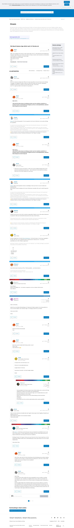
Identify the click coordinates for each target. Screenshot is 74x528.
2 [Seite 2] (30, 500)
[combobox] (37, 12)
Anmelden (62, 521)
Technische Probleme (56, 55)
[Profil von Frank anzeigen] (19, 357)
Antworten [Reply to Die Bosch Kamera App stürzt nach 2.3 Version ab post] (46, 66)
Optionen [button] (62, 19)
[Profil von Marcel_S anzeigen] (16, 282)
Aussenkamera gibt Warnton (57, 59)
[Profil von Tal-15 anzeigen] (15, 76)
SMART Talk (23, 19)
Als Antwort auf (20, 98)
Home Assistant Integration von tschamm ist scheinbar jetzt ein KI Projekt (58, 70)
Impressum (30, 525)
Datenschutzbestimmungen (44, 525)
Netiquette (50, 525)
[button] (67, 2)
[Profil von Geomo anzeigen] (15, 117)
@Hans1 (11, 121)
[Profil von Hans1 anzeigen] (15, 49)
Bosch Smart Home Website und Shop (18, 521)
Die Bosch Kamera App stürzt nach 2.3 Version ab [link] (43, 19)
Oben (63, 526)
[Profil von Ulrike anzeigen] (16, 298)
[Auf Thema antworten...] (27, 496)
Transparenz (30, 526)
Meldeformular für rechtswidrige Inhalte (17, 510)
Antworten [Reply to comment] (46, 89)
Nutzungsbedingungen (36, 525)
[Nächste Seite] (33, 501)
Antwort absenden (44, 496)
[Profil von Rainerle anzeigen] (16, 210)
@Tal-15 (16, 432)
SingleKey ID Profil (53, 521)
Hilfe (59, 521)
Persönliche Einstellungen (67, 7)
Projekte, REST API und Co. (57, 72)
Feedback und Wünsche (30, 19)
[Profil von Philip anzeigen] (17, 427)
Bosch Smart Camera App (22, 61)
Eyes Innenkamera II (26, 238)
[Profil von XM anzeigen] (14, 234)
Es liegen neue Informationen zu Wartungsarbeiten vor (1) (19, 38)
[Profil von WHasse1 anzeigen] (16, 264)
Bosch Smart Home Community (14, 19)
